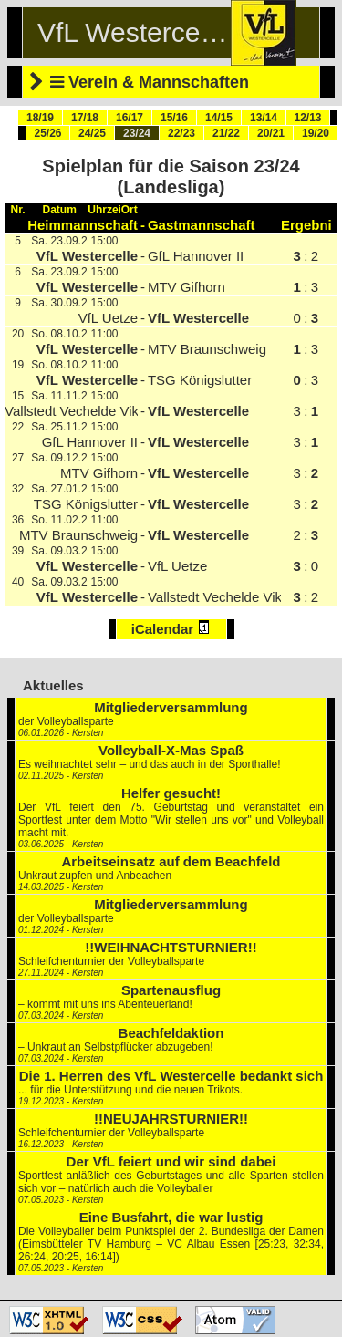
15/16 (174, 117)
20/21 (271, 133)
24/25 (92, 133)
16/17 (129, 117)
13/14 (263, 117)
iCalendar (171, 628)
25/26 (47, 133)
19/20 (315, 133)
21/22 (226, 133)
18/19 (40, 117)
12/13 (307, 117)
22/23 (181, 133)
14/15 (219, 117)
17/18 (84, 117)
